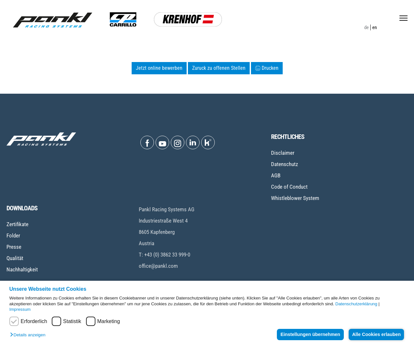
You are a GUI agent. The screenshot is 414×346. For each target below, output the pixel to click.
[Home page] (52, 20)
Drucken (266, 68)
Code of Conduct (289, 186)
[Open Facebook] (147, 142)
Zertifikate (17, 224)
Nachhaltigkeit (22, 269)
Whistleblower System (295, 198)
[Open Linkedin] (193, 142)
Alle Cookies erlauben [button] (376, 334)
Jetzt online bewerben (159, 68)
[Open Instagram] (177, 142)
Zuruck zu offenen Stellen (218, 68)
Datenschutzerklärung (356, 303)
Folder (13, 235)
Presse (13, 247)
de (366, 27)
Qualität (14, 258)
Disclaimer (282, 153)
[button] (29, 335)
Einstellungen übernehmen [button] (309, 334)
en (374, 27)
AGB (275, 175)
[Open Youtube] (162, 142)
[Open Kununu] (208, 142)
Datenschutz (284, 164)
